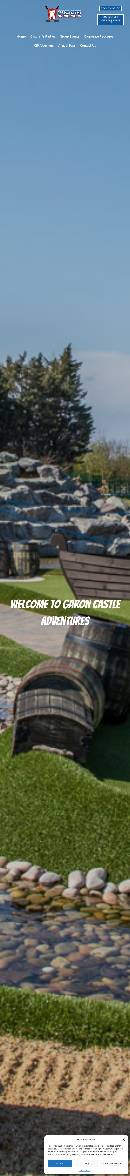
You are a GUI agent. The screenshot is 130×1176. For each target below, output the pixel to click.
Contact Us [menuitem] (88, 45)
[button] (123, 1139)
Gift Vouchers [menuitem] (44, 45)
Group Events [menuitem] (69, 36)
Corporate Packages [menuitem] (98, 36)
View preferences (113, 1163)
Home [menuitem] (21, 36)
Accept (60, 1163)
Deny (86, 1163)
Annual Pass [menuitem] (67, 45)
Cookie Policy (85, 1170)
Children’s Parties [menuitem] (42, 36)
